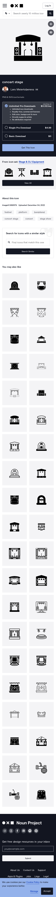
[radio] (28, 112)
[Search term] (29, 13)
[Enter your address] (28, 849)
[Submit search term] (50, 13)
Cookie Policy (33, 882)
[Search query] (28, 242)
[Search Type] (7, 13)
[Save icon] (51, 24)
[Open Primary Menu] (5, 6)
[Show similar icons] (51, 32)
